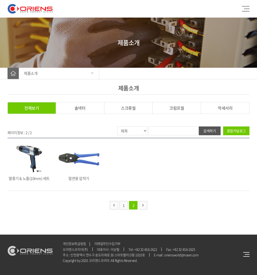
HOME (13, 73)
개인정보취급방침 (74, 243)
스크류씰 (128, 108)
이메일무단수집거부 (107, 243)
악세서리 (225, 108)
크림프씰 (176, 108)
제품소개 (30, 73)
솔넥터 (80, 108)
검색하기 (209, 130)
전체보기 (31, 108)
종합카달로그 (236, 130)
